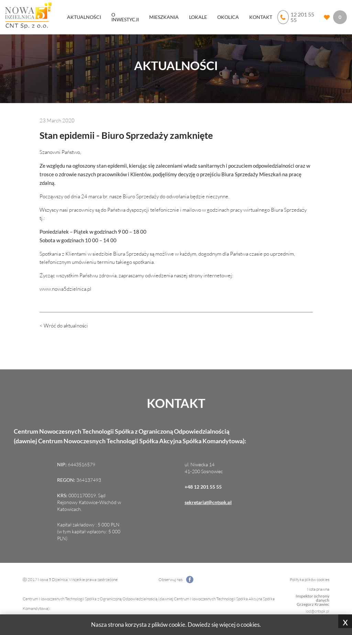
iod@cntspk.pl (317, 611)
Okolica (228, 17)
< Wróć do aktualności (64, 325)
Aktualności (84, 17)
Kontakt (260, 17)
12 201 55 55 (295, 17)
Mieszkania (164, 17)
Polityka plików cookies (309, 579)
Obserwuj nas (176, 579)
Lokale (198, 17)
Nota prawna (318, 589)
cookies (250, 624)
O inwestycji (125, 17)
